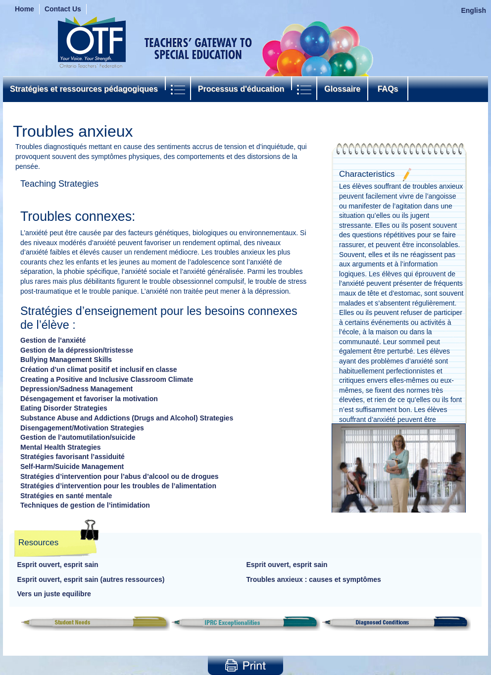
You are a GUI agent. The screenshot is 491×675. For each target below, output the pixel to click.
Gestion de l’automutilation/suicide (78, 437)
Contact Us (63, 9)
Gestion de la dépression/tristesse (76, 350)
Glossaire (342, 89)
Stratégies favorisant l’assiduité (72, 457)
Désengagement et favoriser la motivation (89, 399)
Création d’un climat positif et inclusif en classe (98, 369)
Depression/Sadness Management (76, 389)
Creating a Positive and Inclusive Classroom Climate (106, 379)
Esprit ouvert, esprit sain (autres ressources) (91, 579)
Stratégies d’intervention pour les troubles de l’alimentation (118, 486)
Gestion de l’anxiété (53, 340)
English (473, 10)
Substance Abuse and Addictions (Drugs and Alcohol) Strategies (126, 418)
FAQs (387, 89)
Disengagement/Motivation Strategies (82, 428)
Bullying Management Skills (66, 359)
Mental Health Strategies (60, 447)
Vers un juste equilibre (54, 594)
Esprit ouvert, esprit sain (57, 565)
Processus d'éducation (241, 89)
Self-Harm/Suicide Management (72, 466)
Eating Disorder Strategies (63, 408)
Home (24, 9)
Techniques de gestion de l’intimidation (85, 505)
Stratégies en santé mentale (66, 496)
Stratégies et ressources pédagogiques (84, 89)
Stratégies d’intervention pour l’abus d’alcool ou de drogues (119, 476)
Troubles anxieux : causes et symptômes (313, 579)
